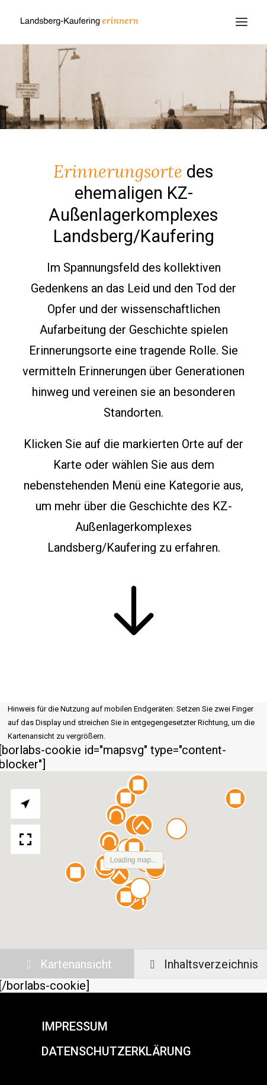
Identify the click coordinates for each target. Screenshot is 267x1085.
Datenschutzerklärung (116, 1051)
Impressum (74, 1026)
